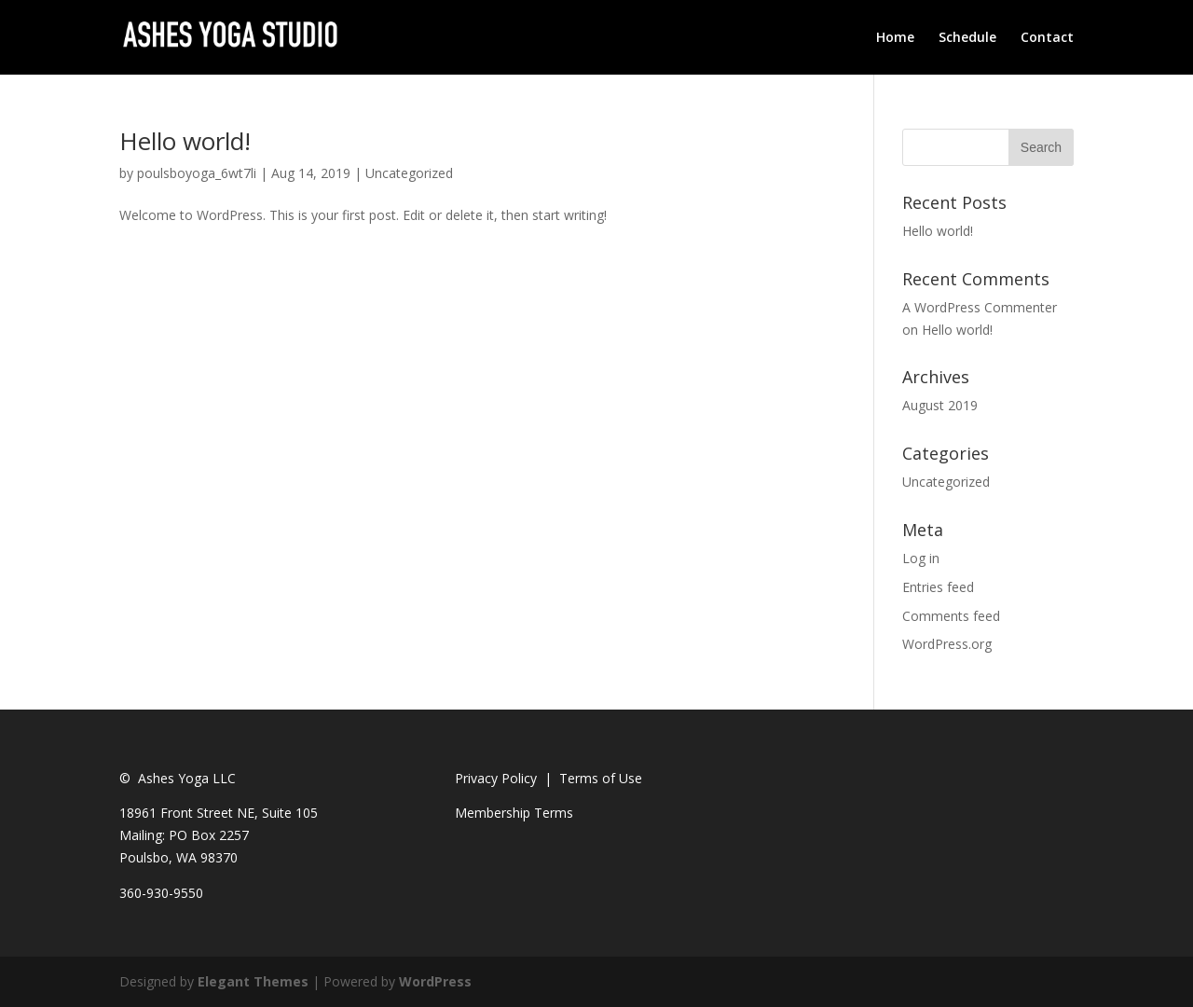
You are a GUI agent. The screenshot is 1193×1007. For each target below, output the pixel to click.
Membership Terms (514, 812)
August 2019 (940, 405)
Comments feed (951, 616)
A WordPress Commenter (979, 307)
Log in (920, 558)
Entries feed (938, 587)
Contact (1047, 38)
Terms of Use (600, 778)
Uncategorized (409, 173)
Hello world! (185, 141)
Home (895, 38)
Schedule (967, 38)
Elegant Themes (253, 981)
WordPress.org (947, 644)
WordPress (435, 981)
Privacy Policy (496, 778)
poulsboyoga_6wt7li (196, 173)
